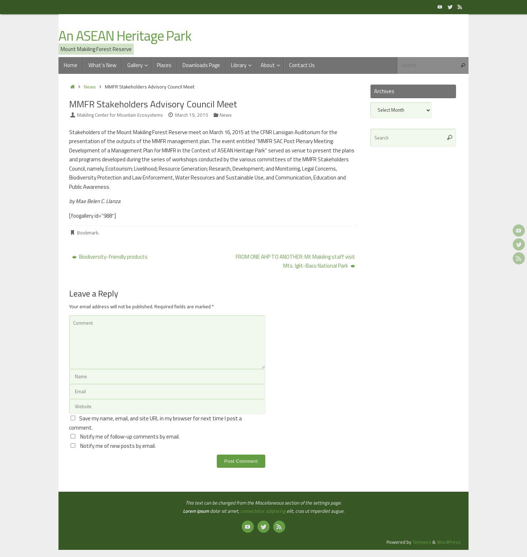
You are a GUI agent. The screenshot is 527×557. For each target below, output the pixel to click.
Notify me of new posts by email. (118, 446)
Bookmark (87, 232)
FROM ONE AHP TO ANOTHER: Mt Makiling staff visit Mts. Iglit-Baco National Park (295, 261)
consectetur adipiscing (263, 511)
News (90, 86)
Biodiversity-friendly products (110, 257)
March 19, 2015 (191, 114)
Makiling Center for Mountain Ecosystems (120, 114)
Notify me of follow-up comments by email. (130, 436)
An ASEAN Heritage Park (124, 36)
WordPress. (449, 542)
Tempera (422, 542)
